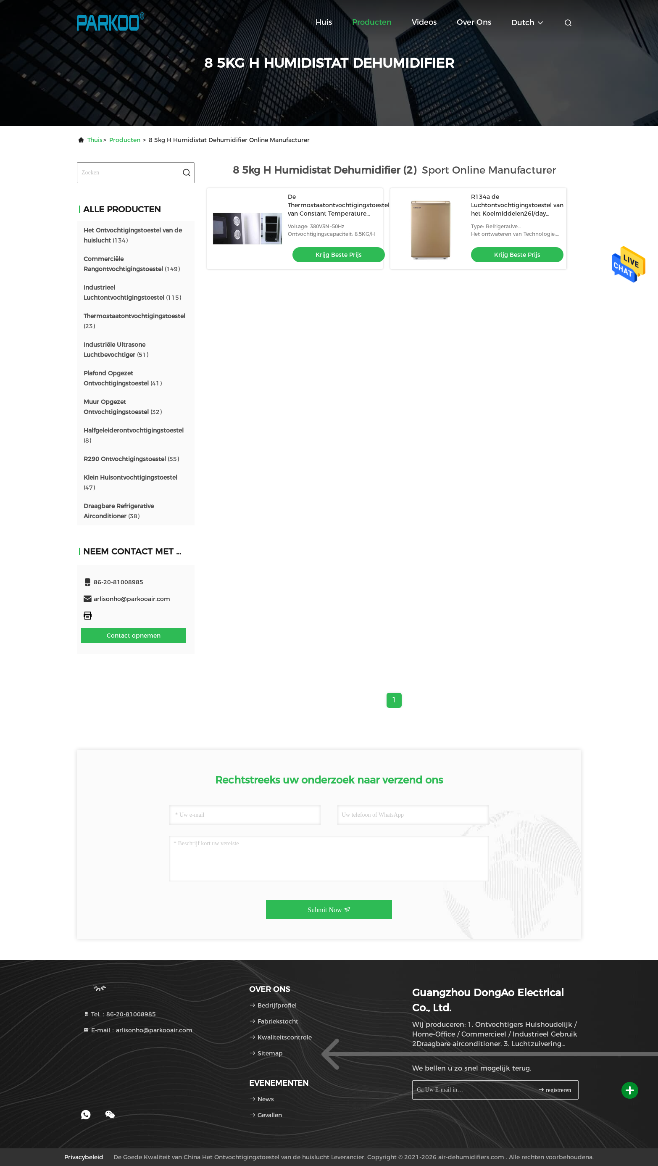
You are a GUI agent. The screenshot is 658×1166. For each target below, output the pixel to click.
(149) (132, 264)
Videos (424, 22)
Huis (324, 22)
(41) (123, 378)
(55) (131, 459)
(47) (130, 482)
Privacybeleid (83, 1157)
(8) (134, 435)
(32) (123, 407)
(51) (116, 350)
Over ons (474, 22)
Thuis (95, 140)
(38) (119, 511)
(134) (133, 235)
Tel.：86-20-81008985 (119, 1014)
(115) (132, 292)
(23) (134, 321)
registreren (554, 1089)
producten (124, 140)
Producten (372, 22)
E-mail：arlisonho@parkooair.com (137, 1030)
